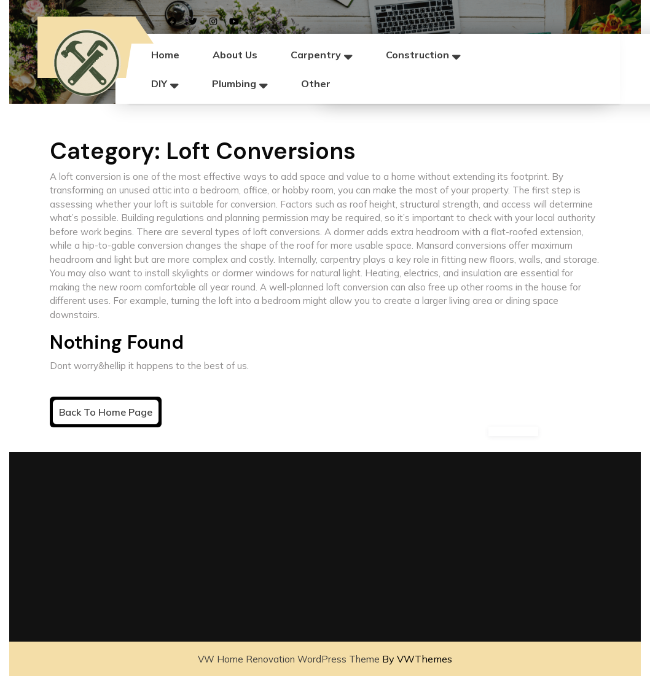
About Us (235, 55)
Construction (417, 55)
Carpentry (316, 55)
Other (316, 83)
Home (165, 55)
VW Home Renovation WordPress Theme (289, 659)
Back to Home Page (109, 414)
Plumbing (234, 83)
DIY (159, 83)
